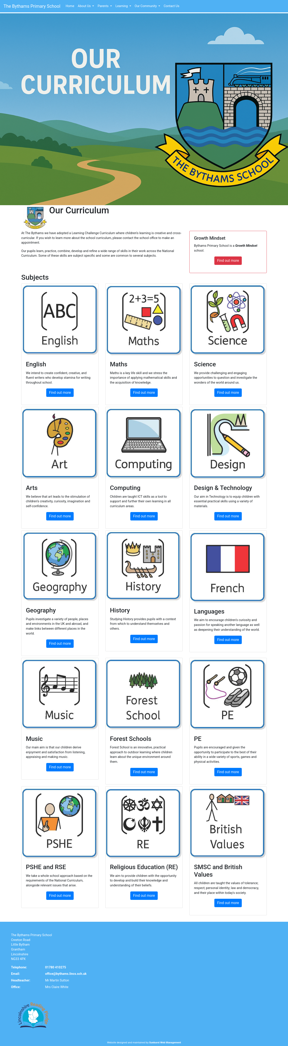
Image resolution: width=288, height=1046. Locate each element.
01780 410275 (55, 954)
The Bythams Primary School (32, 6)
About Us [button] (85, 6)
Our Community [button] (146, 6)
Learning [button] (122, 6)
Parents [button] (103, 6)
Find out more (231, 247)
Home (70, 6)
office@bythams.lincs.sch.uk (65, 960)
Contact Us (171, 6)
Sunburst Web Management (165, 1029)
